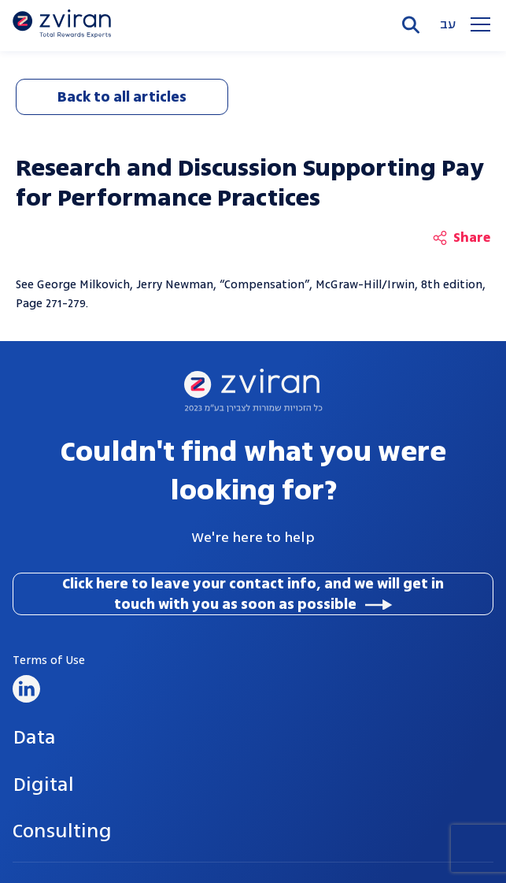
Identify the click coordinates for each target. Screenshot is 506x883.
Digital (43, 784)
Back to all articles (122, 97)
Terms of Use (49, 660)
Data (34, 736)
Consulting (62, 830)
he (453, 25)
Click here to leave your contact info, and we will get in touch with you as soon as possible (253, 593)
